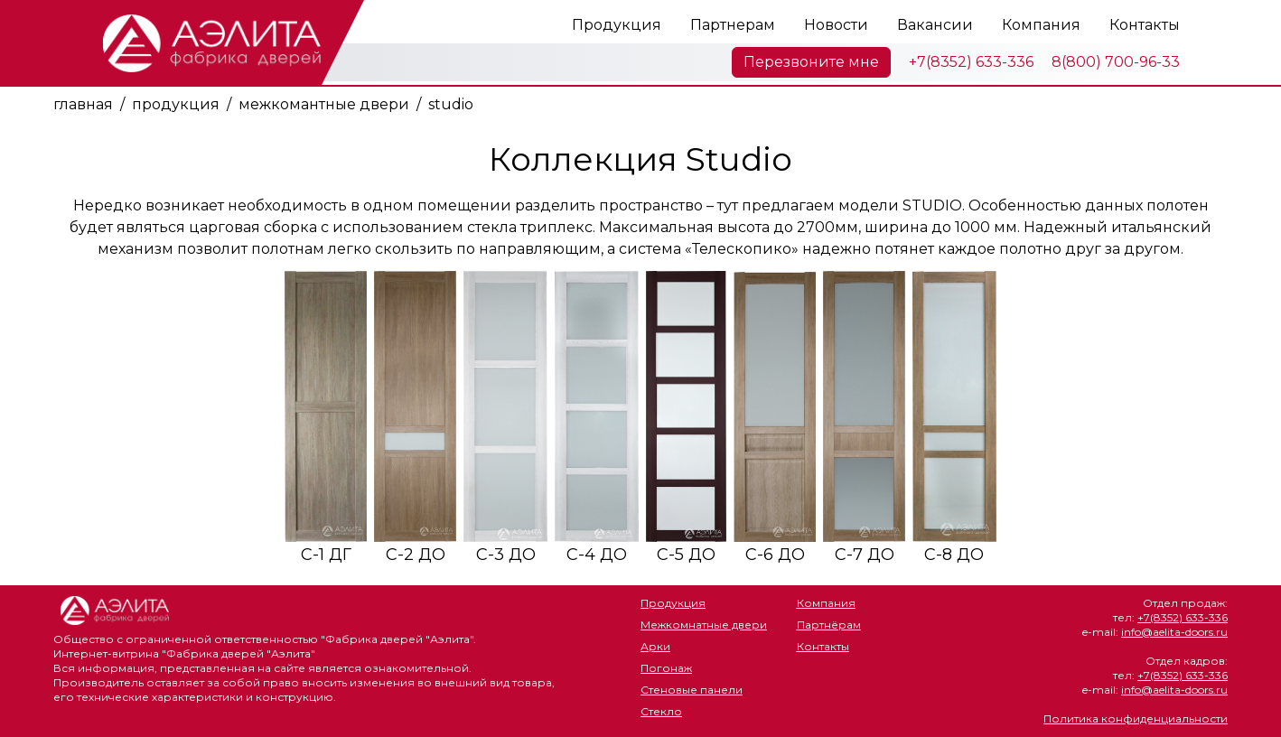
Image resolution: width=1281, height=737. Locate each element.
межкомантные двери (323, 104)
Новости (836, 24)
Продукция (616, 24)
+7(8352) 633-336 (971, 61)
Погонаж (666, 668)
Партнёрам (829, 624)
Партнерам (732, 24)
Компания (1041, 24)
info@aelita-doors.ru (1174, 632)
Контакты (1144, 24)
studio (450, 104)
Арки (655, 646)
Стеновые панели (691, 689)
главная (83, 104)
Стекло (661, 711)
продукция (176, 104)
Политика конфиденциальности (1135, 718)
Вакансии (935, 24)
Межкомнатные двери (703, 624)
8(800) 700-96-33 (1116, 61)
